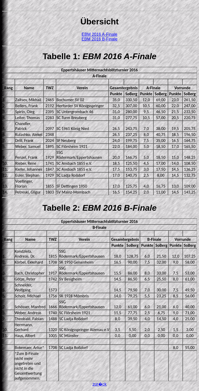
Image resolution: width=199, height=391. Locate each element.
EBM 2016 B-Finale (100, 39)
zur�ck (99, 384)
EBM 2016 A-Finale (99, 34)
